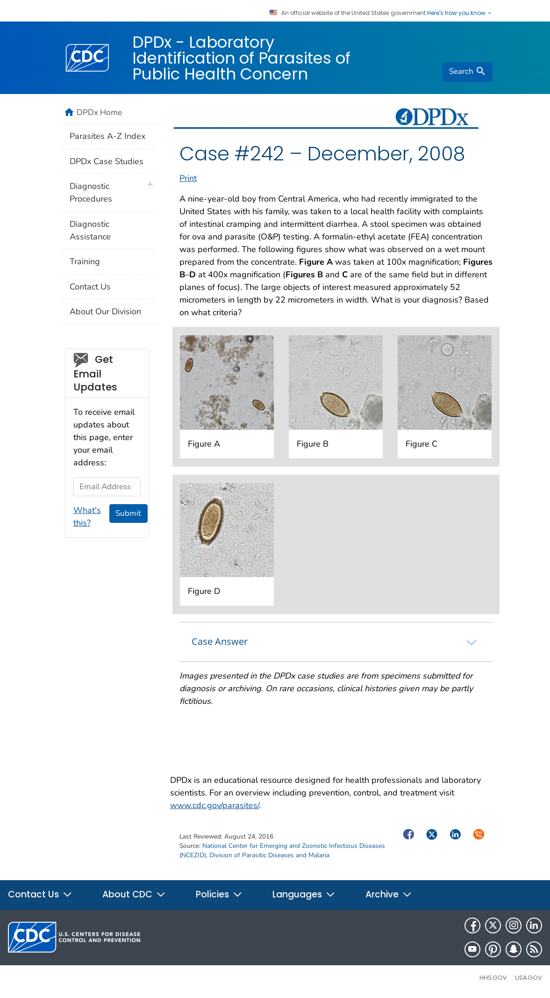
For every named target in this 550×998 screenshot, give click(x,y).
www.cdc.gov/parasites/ (214, 805)
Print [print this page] (188, 178)
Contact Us (90, 286)
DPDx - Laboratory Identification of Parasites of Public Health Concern (241, 58)
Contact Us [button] (40, 894)
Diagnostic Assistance (90, 230)
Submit (128, 513)
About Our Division (105, 311)
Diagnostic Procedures (91, 192)
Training (85, 261)
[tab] (336, 641)
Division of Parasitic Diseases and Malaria (269, 855)
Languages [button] (304, 894)
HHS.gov (493, 977)
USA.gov (528, 977)
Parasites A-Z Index (107, 136)
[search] (467, 72)
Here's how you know (460, 13)
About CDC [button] (134, 894)
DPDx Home (99, 112)
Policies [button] (219, 894)
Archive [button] (388, 894)
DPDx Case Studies (106, 161)
